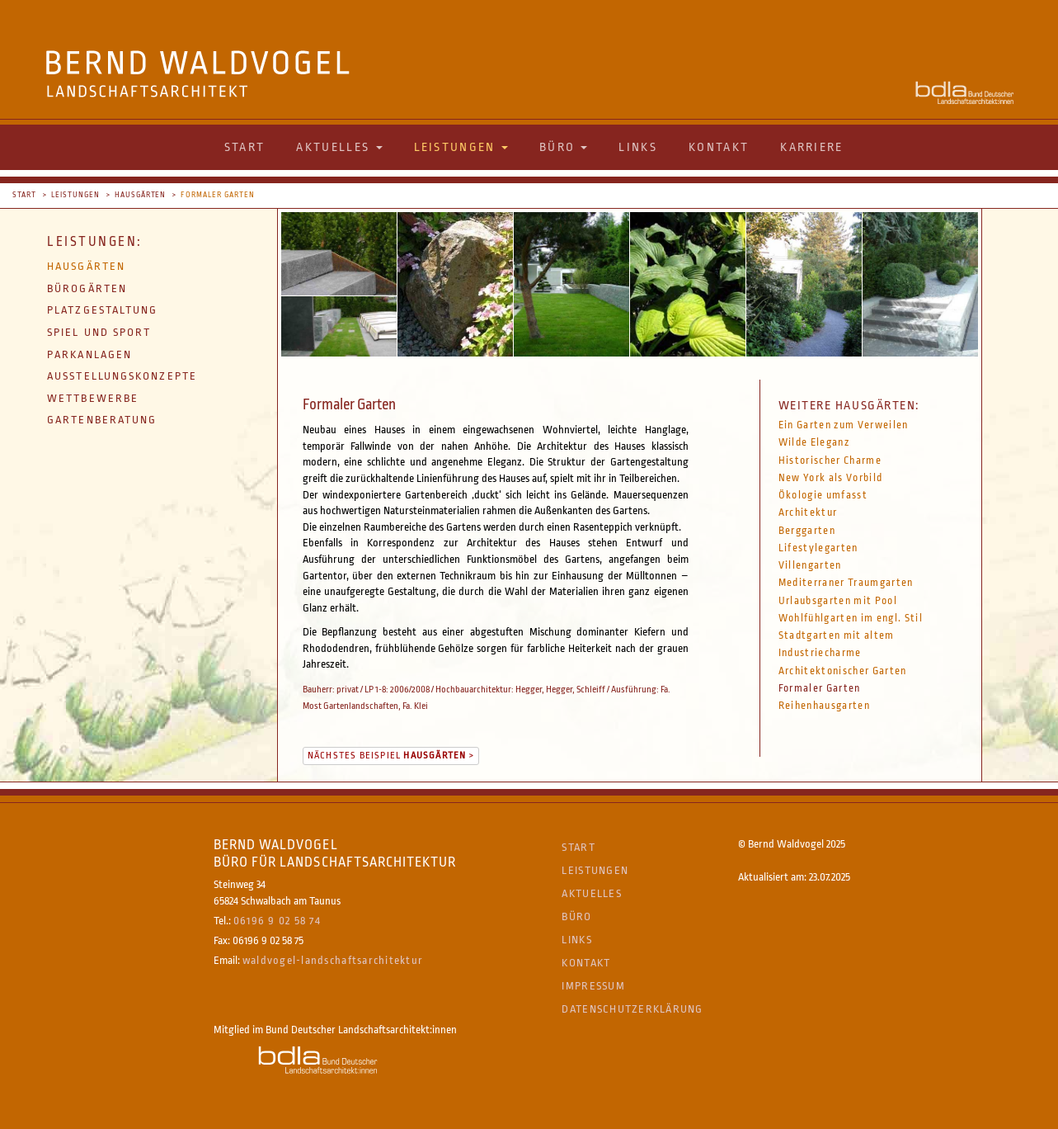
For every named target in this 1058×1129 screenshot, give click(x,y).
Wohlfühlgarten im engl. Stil (850, 618)
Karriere (811, 147)
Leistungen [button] (461, 147)
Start (245, 147)
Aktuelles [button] (339, 147)
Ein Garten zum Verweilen (843, 425)
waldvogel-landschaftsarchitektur (332, 960)
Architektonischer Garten (842, 671)
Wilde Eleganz (813, 442)
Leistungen (75, 195)
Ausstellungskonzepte (122, 376)
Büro (576, 916)
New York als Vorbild (830, 478)
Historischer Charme (830, 460)
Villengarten (810, 565)
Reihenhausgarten (824, 705)
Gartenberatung (102, 419)
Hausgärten (141, 195)
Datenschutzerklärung (632, 1009)
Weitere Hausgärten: (848, 406)
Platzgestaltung (102, 310)
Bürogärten (87, 288)
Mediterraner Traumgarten (846, 582)
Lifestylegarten (818, 548)
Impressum (593, 986)
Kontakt (719, 147)
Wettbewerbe (93, 398)
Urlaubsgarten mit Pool (837, 601)
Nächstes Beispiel (387, 755)
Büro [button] (563, 147)
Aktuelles (591, 893)
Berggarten (806, 530)
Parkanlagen (89, 354)
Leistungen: (95, 241)
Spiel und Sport (99, 332)
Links (637, 147)
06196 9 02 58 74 (277, 920)
